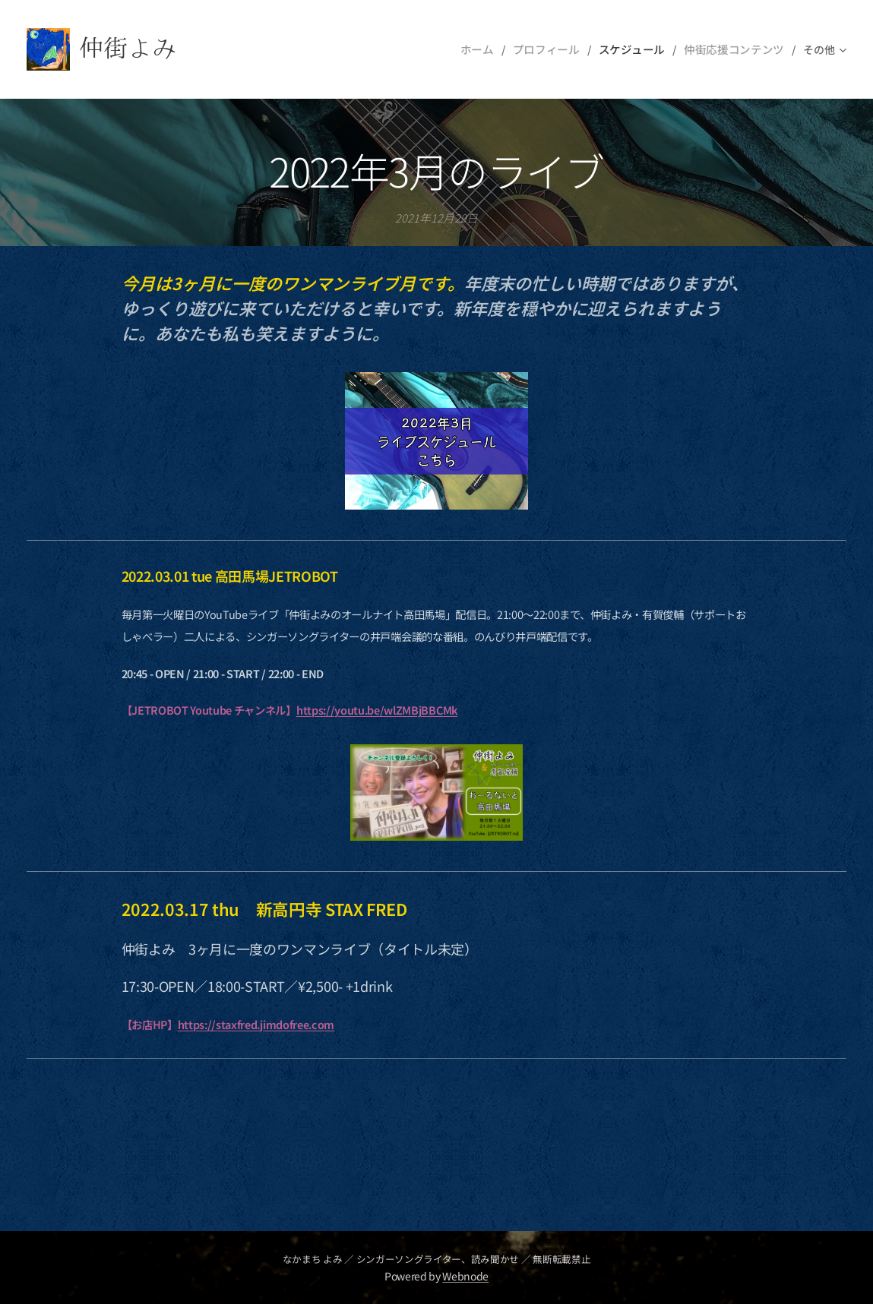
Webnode (465, 1275)
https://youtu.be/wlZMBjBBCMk (376, 710)
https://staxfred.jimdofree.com (256, 1024)
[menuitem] (492, 49)
